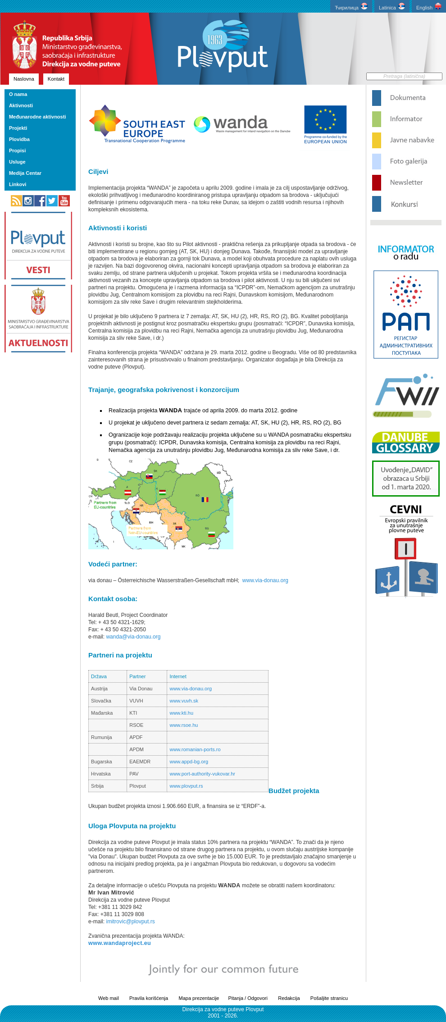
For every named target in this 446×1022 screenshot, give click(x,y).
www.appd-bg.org (188, 761)
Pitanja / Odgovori (247, 998)
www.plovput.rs (186, 786)
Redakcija (289, 998)
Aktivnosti (21, 105)
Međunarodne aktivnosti (37, 116)
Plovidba (19, 139)
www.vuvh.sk (183, 700)
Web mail (108, 998)
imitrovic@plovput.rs (130, 921)
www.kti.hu (181, 713)
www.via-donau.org (265, 580)
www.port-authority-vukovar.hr (202, 773)
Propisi (17, 150)
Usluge (17, 161)
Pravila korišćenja (148, 998)
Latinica (392, 6)
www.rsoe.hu (183, 725)
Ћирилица (351, 6)
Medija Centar (25, 173)
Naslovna (24, 79)
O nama (18, 94)
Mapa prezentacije (199, 998)
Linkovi (18, 184)
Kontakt (56, 79)
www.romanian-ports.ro (194, 749)
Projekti (18, 128)
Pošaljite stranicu (329, 998)
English (428, 6)
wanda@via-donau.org (133, 637)
